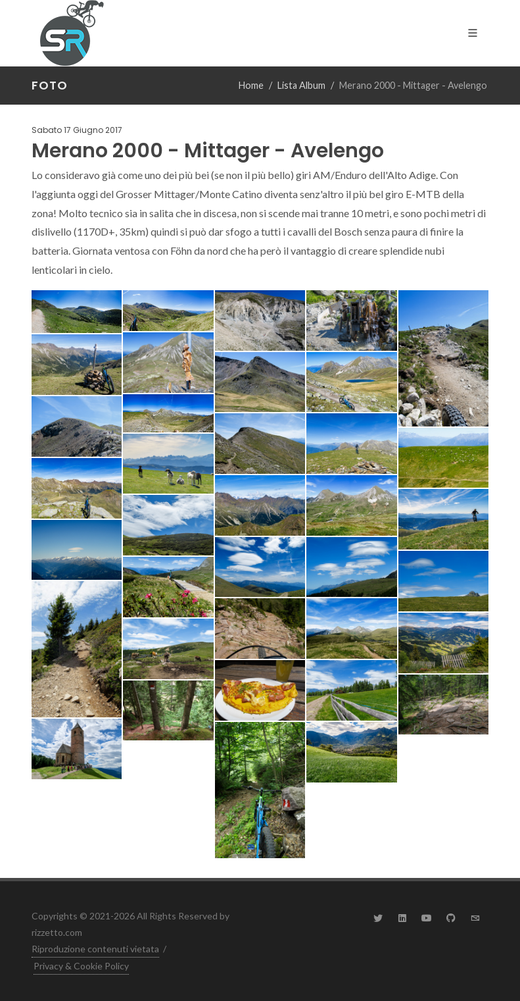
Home (251, 85)
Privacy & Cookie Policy (81, 965)
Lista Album (301, 85)
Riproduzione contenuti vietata (95, 948)
